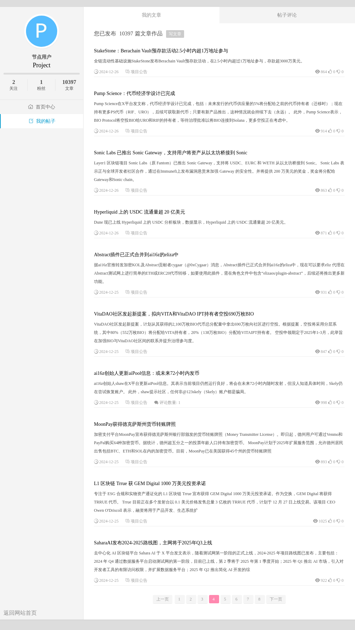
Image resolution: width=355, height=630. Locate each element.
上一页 (162, 599)
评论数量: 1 (169, 402)
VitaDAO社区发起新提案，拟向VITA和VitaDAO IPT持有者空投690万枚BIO (174, 314)
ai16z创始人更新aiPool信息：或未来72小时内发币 (146, 373)
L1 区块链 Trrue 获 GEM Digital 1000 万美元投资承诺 (150, 483)
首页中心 (41, 107)
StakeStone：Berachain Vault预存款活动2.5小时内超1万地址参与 (161, 50)
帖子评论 (287, 15)
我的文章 (151, 15)
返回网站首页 (20, 613)
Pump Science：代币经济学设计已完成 (134, 93)
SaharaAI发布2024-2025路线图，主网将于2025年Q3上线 (153, 542)
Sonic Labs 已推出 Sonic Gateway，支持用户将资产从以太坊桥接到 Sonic (170, 152)
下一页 (276, 599)
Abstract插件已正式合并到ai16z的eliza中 (136, 254)
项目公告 (139, 71)
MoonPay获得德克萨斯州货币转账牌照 (135, 424)
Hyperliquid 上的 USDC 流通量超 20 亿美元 (139, 212)
